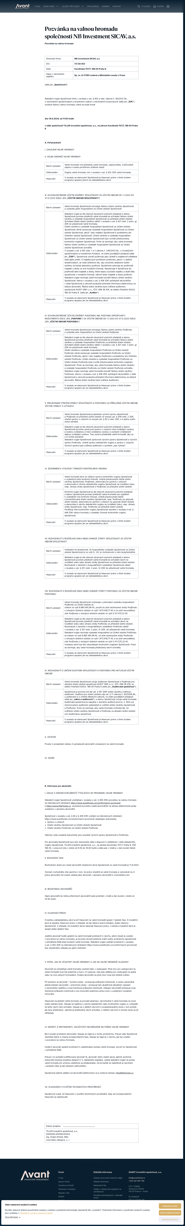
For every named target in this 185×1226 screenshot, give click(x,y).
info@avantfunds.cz (137, 1178)
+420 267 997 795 (136, 1181)
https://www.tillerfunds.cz (58, 806)
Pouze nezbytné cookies (170, 1213)
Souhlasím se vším (170, 1206)
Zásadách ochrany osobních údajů (36, 1213)
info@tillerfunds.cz (124, 1073)
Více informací (11, 1217)
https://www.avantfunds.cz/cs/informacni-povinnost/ (96, 803)
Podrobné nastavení (170, 1220)
